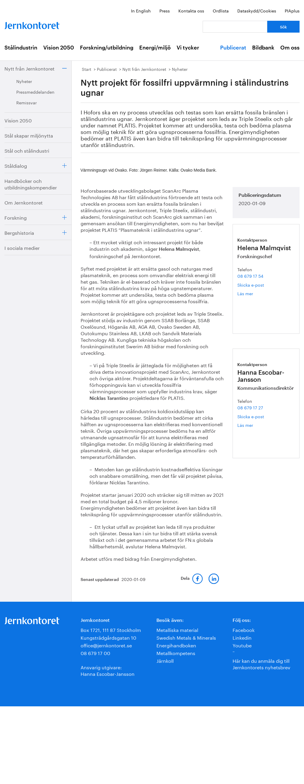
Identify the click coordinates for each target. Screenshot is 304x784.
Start (86, 69)
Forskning (15, 217)
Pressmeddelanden (35, 91)
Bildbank (263, 47)
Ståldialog (15, 165)
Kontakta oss (191, 10)
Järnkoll (165, 660)
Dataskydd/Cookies (256, 10)
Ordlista (221, 10)
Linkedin (242, 637)
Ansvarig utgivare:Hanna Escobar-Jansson (108, 670)
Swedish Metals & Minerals (186, 637)
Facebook (244, 629)
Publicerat (233, 47)
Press (164, 10)
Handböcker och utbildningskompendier (30, 184)
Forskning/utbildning (106, 47)
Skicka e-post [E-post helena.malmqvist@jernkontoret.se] (250, 284)
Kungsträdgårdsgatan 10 (108, 637)
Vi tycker (188, 47)
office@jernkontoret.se (106, 645)
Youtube (242, 645)
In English (141, 10)
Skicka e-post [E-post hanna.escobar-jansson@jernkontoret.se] (250, 416)
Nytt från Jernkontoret (29, 68)
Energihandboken (176, 645)
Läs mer (255, 293)
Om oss (290, 47)
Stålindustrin (20, 47)
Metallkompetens (175, 652)
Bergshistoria (19, 232)
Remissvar (26, 102)
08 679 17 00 (95, 652)
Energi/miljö (155, 47)
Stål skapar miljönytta (28, 135)
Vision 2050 (58, 47)
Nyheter (24, 81)
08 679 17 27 (250, 407)
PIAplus (292, 10)
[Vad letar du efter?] (235, 27)
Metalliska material (177, 629)
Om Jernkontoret (23, 202)
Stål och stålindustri (26, 150)
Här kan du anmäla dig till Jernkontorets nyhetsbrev (261, 663)
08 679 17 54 (250, 275)
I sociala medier (22, 247)
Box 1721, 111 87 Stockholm (111, 629)
